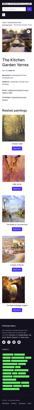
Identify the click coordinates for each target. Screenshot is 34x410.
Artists (29, 403)
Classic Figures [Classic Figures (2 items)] (7, 376)
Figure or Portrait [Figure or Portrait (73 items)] (8, 370)
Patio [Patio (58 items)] (28, 357)
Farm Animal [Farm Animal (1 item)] (7, 373)
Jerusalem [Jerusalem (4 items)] (22, 363)
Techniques (22, 403)
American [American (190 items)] (17, 385)
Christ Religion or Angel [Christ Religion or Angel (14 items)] (9, 379)
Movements (5, 403)
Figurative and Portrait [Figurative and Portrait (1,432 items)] (21, 370)
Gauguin (14, 337)
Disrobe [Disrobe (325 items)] (22, 373)
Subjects (13, 403)
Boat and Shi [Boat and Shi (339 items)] (7, 385)
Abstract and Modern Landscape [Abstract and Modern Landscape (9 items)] (11, 388)
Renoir (9, 337)
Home (4, 22)
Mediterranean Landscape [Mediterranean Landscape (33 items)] (10, 363)
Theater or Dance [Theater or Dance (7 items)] (8, 354)
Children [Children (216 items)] (25, 382)
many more (25, 337)
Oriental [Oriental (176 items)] (6, 360)
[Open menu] (3, 14)
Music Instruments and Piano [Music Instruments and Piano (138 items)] (19, 360)
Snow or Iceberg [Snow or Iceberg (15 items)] (19, 354)
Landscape (14, 82)
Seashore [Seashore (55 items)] (7, 357)
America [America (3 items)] (26, 385)
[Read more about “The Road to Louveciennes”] (17, 229)
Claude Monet (23, 335)
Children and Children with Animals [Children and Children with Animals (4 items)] (11, 382)
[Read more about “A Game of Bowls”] (17, 270)
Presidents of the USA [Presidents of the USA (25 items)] (18, 357)
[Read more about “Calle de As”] (17, 189)
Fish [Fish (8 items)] (17, 367)
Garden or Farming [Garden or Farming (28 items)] (8, 367)
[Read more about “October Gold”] (17, 148)
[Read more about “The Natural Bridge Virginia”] (17, 310)
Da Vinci (12, 335)
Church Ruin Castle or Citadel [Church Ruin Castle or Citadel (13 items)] (21, 376)
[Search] (29, 9)
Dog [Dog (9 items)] (14, 373)
